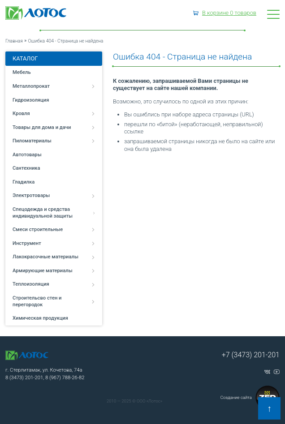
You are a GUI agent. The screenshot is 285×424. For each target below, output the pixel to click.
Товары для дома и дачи (54, 127)
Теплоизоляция (54, 284)
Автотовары (27, 155)
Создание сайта (250, 397)
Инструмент (54, 243)
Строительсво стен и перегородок (54, 301)
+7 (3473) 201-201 (251, 355)
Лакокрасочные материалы (54, 257)
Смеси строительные (54, 229)
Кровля (54, 113)
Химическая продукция (40, 318)
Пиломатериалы (54, 141)
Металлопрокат (54, 86)
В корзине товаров (229, 12)
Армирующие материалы (54, 271)
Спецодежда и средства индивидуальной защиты (54, 212)
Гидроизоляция (31, 100)
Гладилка (24, 182)
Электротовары (54, 195)
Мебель (22, 72)
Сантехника (26, 168)
